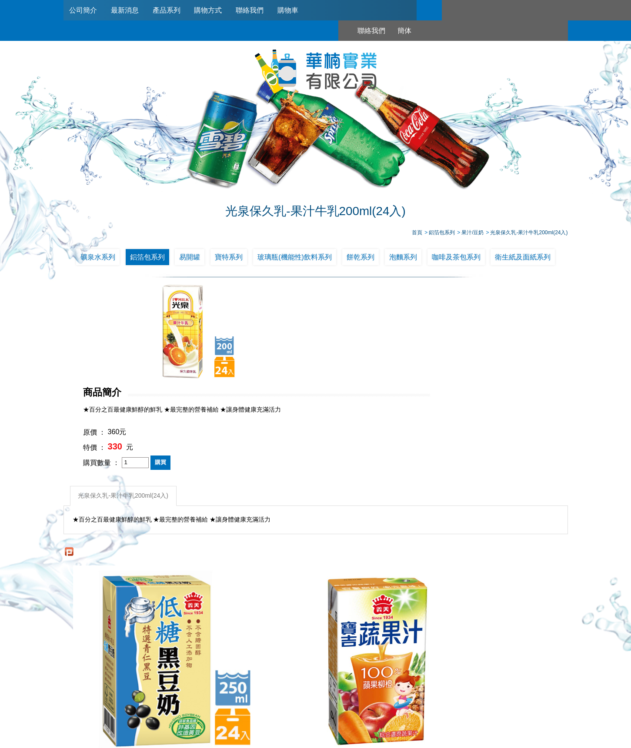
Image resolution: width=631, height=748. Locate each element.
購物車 (293, 10)
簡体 (484, 10)
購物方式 (211, 10)
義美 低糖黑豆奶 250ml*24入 (126, 584)
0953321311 (408, 699)
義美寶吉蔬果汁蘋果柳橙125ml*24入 (252, 584)
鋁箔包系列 (147, 258)
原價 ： (276, 336)
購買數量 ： (283, 366)
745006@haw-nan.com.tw (319, 710)
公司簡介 (84, 10)
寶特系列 (229, 258)
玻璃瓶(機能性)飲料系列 (294, 258)
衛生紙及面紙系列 (523, 258)
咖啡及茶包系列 (456, 258)
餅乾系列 (360, 258)
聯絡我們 (254, 10)
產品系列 (169, 10)
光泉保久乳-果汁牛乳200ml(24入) (124, 399)
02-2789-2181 (291, 699)
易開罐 (189, 258)
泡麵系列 (403, 258)
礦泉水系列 (97, 258)
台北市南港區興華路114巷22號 (407, 710)
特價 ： (276, 351)
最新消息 (126, 10)
